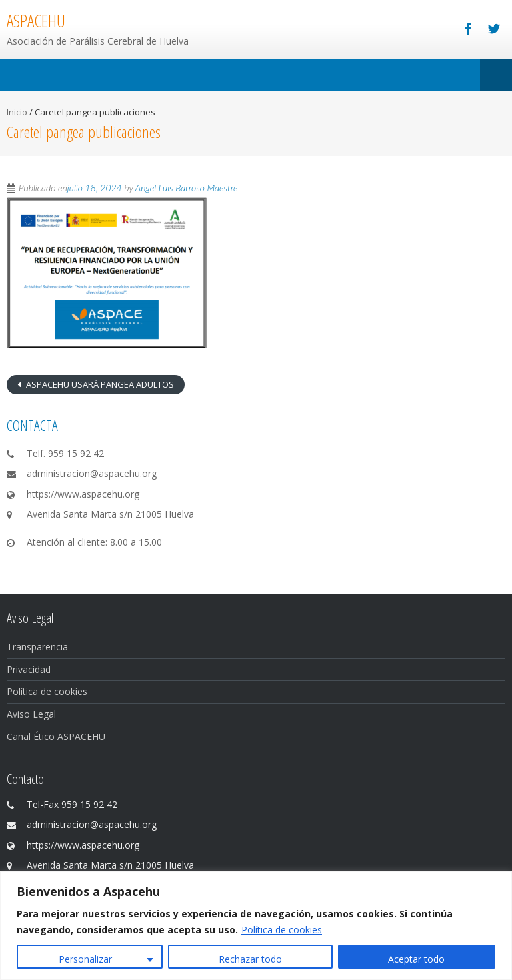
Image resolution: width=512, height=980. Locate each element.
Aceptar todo (416, 959)
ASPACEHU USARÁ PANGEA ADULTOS (99, 384)
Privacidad (29, 669)
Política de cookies (281, 929)
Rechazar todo (250, 959)
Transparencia (37, 646)
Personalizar (85, 959)
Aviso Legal (31, 714)
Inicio (17, 112)
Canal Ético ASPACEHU (56, 736)
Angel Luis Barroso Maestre (186, 187)
